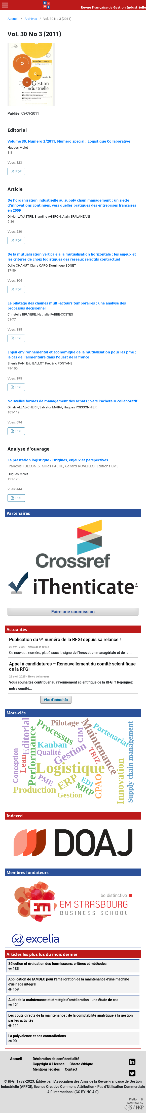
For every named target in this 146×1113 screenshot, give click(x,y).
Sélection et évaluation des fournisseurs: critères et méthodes (57, 964)
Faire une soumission (73, 611)
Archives (30, 19)
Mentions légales (46, 1069)
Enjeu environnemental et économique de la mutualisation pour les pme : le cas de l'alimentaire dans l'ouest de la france (72, 354)
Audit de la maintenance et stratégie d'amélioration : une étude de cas (63, 1000)
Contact (71, 1069)
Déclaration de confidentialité (56, 1059)
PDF (18, 171)
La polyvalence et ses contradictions (37, 1036)
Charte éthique (81, 1064)
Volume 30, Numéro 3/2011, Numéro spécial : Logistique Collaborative (69, 141)
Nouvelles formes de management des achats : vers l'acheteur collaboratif (72, 401)
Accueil (13, 19)
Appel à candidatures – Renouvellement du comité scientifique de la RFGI (72, 666)
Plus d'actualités (56, 700)
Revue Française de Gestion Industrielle (113, 7)
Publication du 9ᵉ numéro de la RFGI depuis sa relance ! (65, 639)
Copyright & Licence (48, 1064)
